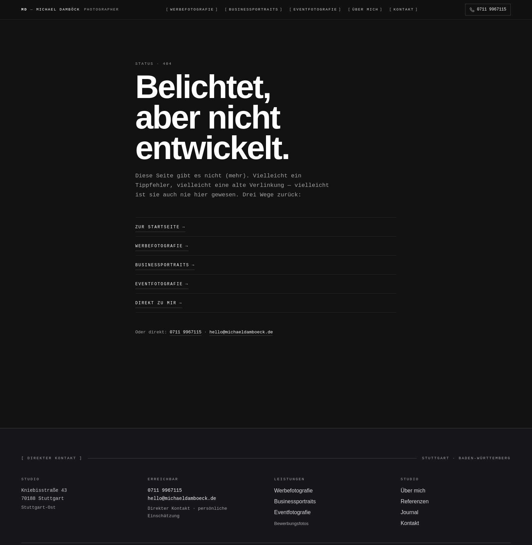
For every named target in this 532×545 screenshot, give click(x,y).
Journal (409, 510)
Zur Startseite (160, 227)
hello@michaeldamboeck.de (241, 331)
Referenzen (415, 500)
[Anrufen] (488, 10)
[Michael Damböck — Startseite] (70, 10)
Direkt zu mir (158, 301)
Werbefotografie (162, 245)
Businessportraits (165, 264)
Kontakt (410, 521)
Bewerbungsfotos (291, 521)
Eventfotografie (162, 283)
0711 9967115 (186, 331)
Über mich (413, 489)
